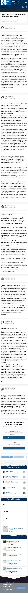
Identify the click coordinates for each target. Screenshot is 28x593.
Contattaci (18, 581)
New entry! (8, 492)
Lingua (5, 581)
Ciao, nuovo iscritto (10, 487)
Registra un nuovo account (14, 437)
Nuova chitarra (9, 471)
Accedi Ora (14, 448)
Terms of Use (9, 591)
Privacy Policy (11, 581)
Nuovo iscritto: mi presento (12, 476)
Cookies (23, 581)
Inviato (10, 28)
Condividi (7, 457)
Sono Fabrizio (9, 481)
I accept (21, 587)
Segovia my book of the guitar (13, 541)
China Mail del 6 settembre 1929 (16, 528)
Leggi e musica (12, 21)
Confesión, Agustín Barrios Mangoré (14, 554)
